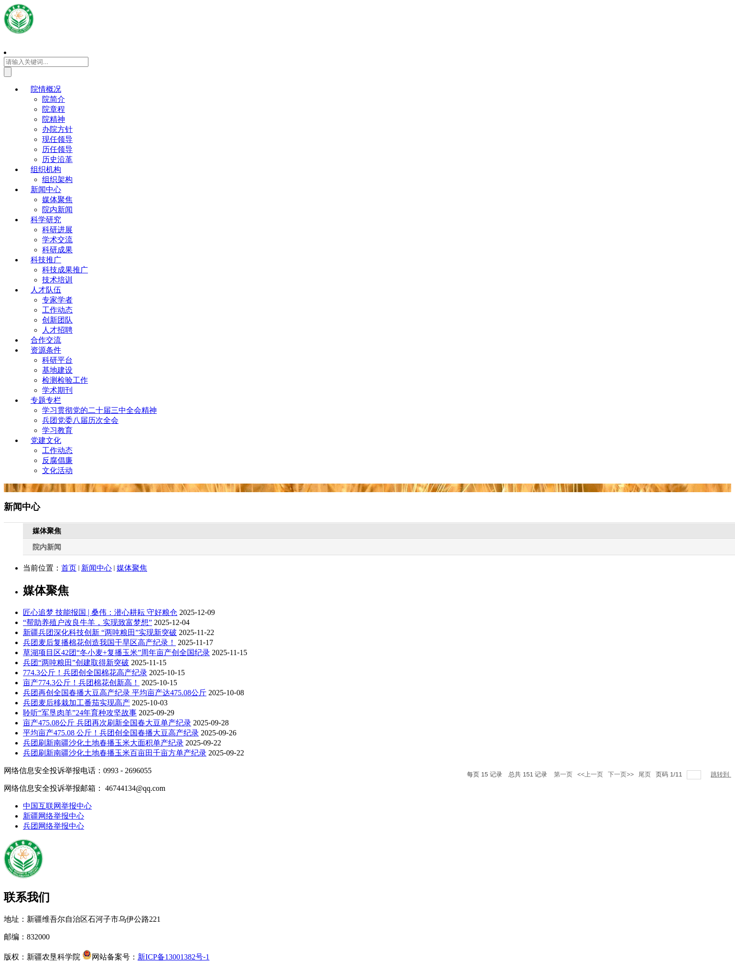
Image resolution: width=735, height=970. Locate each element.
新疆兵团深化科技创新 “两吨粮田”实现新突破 (100, 632)
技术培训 (57, 280)
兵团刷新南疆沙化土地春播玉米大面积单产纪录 (103, 743)
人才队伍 (46, 290)
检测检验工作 (65, 380)
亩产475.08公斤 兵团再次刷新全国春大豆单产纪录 (107, 723)
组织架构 (57, 179)
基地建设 (57, 370)
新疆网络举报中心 (53, 816)
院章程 (53, 109)
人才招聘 (57, 330)
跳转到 (721, 774)
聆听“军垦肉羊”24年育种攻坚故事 (80, 713)
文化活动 (57, 470)
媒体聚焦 (57, 199)
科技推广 (46, 260)
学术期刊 (57, 390)
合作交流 (46, 340)
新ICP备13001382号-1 (173, 957)
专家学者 (57, 300)
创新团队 (57, 320)
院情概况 (46, 89)
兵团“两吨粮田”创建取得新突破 (76, 662)
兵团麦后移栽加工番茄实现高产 (76, 703)
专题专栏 (46, 400)
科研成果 (57, 250)
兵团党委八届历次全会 (80, 420)
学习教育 (57, 430)
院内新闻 (57, 209)
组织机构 (46, 169)
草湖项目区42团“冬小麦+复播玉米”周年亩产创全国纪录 (116, 652)
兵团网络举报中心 (53, 826)
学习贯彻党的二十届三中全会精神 (99, 410)
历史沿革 (57, 159)
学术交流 (57, 240)
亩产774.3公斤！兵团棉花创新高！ (81, 683)
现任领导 (57, 139)
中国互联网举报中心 (57, 806)
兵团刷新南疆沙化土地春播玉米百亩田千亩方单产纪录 (114, 753)
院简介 (53, 99)
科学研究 (46, 220)
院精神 (53, 119)
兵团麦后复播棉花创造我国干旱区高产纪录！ (99, 642)
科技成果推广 (65, 270)
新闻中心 (46, 189)
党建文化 (46, 440)
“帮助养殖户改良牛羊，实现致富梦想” (87, 622)
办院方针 (57, 129)
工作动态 (57, 310)
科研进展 (57, 230)
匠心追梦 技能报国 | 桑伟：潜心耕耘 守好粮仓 (100, 612)
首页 (68, 568)
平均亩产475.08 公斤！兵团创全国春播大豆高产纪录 (111, 733)
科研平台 (57, 360)
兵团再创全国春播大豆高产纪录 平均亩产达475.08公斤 (114, 693)
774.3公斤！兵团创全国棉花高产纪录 (85, 672)
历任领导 (57, 149)
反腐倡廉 (57, 460)
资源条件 (46, 350)
